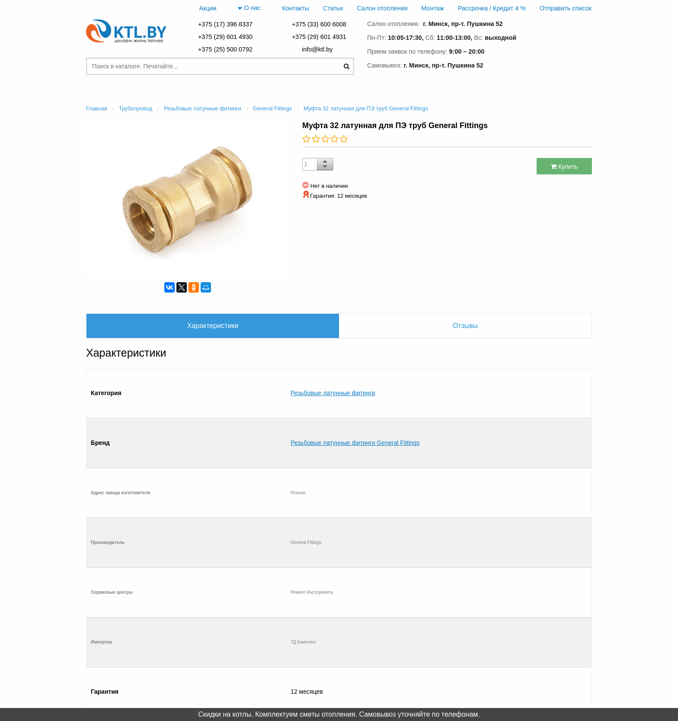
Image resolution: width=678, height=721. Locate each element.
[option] (187, 197)
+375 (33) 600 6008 (319, 24)
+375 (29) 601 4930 (225, 36)
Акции (207, 8)
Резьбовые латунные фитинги (333, 375)
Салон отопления (382, 8)
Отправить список (566, 8)
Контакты (295, 8)
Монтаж (433, 8)
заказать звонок (555, 64)
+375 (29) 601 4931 (319, 36)
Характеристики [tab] (213, 325)
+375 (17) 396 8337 (225, 24)
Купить (564, 166)
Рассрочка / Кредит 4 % (492, 8)
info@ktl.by (319, 49)
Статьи (333, 8)
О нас (249, 8)
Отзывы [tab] (465, 325)
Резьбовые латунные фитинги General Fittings (355, 389)
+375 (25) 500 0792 (225, 49)
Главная (124, 635)
